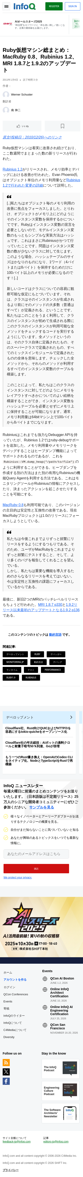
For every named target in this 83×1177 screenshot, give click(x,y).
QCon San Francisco (57, 1026)
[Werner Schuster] (6, 94)
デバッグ (57, 662)
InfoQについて (13, 1022)
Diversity (9, 1037)
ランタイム (11, 669)
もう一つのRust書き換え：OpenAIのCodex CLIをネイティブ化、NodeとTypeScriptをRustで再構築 (39, 760)
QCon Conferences (16, 994)
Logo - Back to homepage (25, 6)
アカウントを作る (15, 979)
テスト (31, 669)
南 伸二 (16, 110)
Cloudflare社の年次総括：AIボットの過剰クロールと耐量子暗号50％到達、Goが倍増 (37, 744)
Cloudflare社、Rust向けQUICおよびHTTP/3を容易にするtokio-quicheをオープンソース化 (38, 729)
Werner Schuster (22, 94)
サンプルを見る (41, 807)
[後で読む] (62, 126)
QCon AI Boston (62, 978)
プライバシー (11, 1170)
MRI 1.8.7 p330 (50, 605)
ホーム (8, 972)
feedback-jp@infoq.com (17, 1141)
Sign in (72, 6)
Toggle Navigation (6, 6)
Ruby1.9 (10, 677)
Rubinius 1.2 (12, 169)
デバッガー (56, 654)
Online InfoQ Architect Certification (59, 992)
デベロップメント (15, 654)
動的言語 (55, 634)
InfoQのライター (14, 1015)
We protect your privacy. (18, 877)
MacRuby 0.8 (13, 505)
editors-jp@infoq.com (56, 1141)
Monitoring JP (15, 662)
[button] (36, 868)
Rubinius (31, 677)
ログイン (9, 987)
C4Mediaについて (15, 1030)
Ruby (37, 654)
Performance (53, 669)
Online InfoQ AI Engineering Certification (61, 1010)
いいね (25, 126)
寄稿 (6, 1008)
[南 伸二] (6, 110)
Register (54, 6)
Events (8, 1001)
